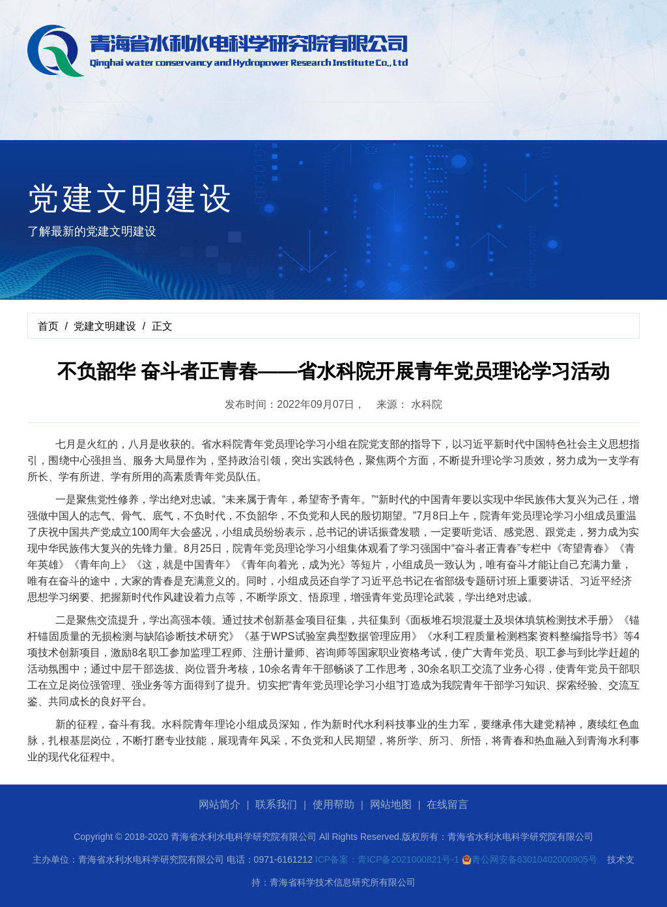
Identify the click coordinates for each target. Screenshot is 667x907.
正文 (162, 326)
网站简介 (219, 804)
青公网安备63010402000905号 (529, 859)
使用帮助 (333, 804)
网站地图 (391, 804)
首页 (48, 326)
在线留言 (447, 804)
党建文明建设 (105, 326)
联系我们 (276, 804)
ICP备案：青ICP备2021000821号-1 (387, 859)
